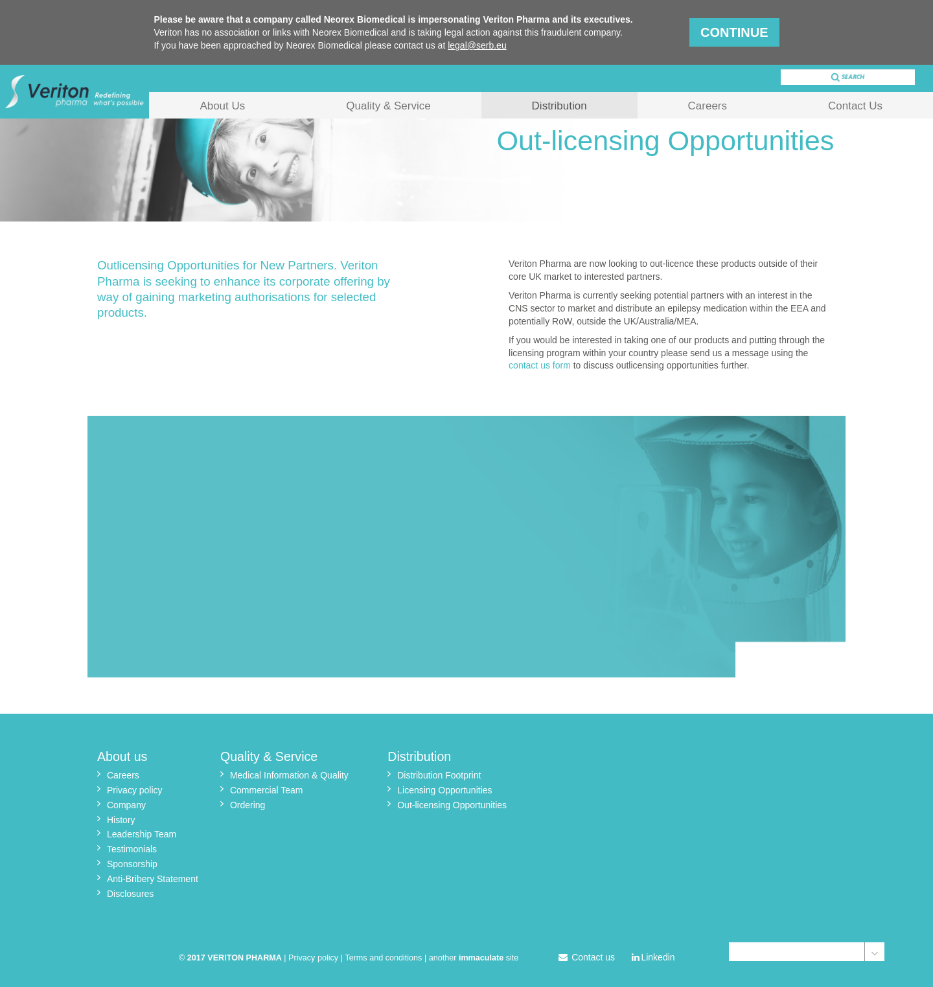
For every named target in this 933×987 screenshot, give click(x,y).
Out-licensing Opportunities (452, 805)
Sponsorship (132, 864)
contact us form (540, 365)
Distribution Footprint (439, 775)
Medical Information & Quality (289, 775)
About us (122, 756)
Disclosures (130, 894)
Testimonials (132, 849)
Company (126, 805)
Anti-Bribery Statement (152, 879)
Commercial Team (266, 790)
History (121, 820)
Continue (734, 32)
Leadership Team (141, 834)
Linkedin (653, 957)
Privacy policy (135, 790)
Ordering (247, 805)
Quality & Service (388, 106)
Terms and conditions (383, 957)
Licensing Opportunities (444, 790)
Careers (707, 106)
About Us (222, 106)
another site (474, 957)
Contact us (587, 957)
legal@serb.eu (477, 45)
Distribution (559, 106)
